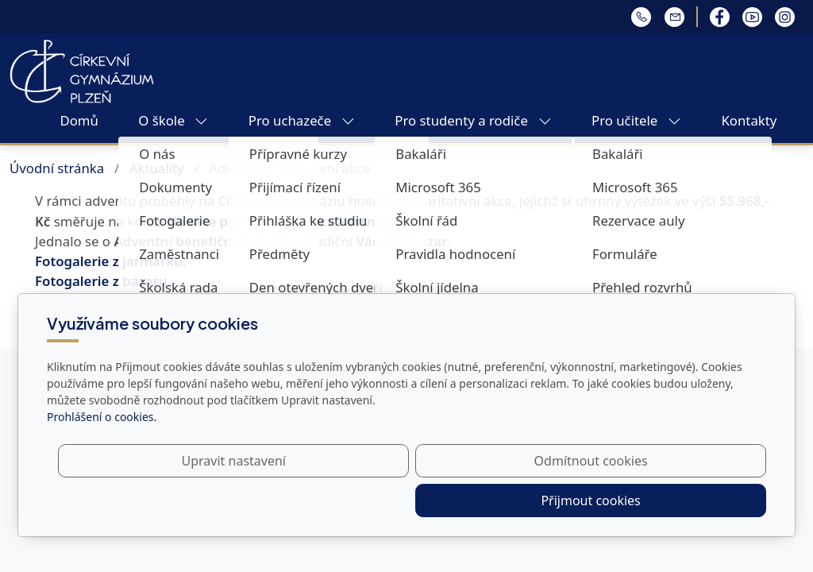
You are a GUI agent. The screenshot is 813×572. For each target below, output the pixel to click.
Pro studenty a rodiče (473, 120)
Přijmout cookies (689, 500)
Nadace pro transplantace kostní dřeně (292, 221)
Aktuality (156, 168)
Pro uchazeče (302, 120)
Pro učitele (636, 120)
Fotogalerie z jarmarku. (110, 261)
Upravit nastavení (372, 500)
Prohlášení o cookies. (101, 456)
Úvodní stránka (57, 168)
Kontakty (748, 120)
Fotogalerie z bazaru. (103, 281)
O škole (173, 120)
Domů (79, 120)
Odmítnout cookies (531, 500)
